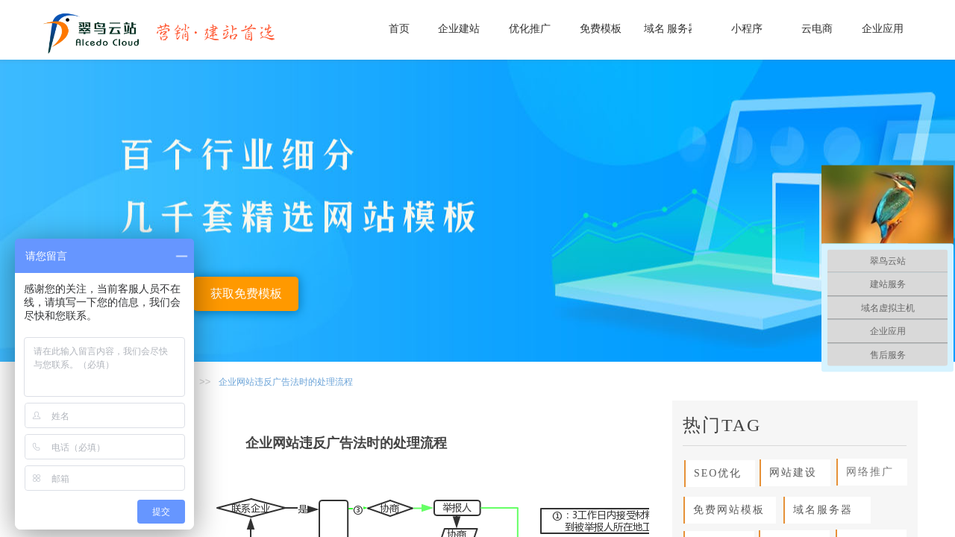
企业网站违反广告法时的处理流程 (286, 382)
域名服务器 (819, 509)
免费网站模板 (725, 509)
